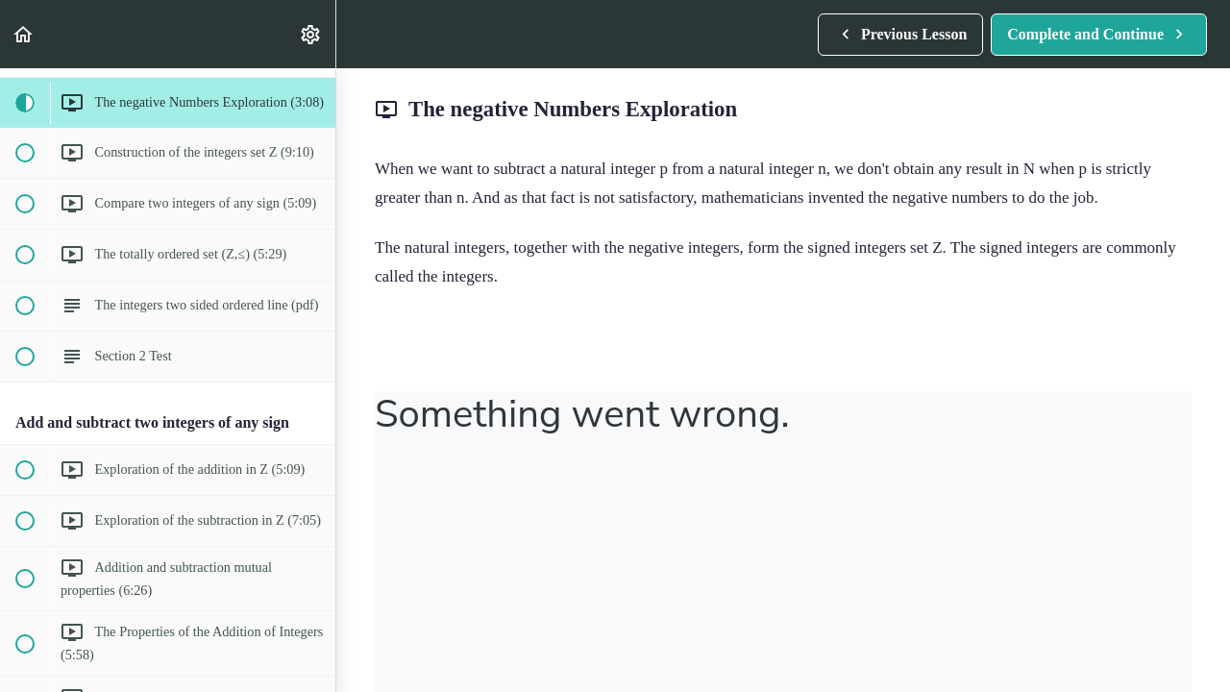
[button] (24, 34)
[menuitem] (311, 34)
